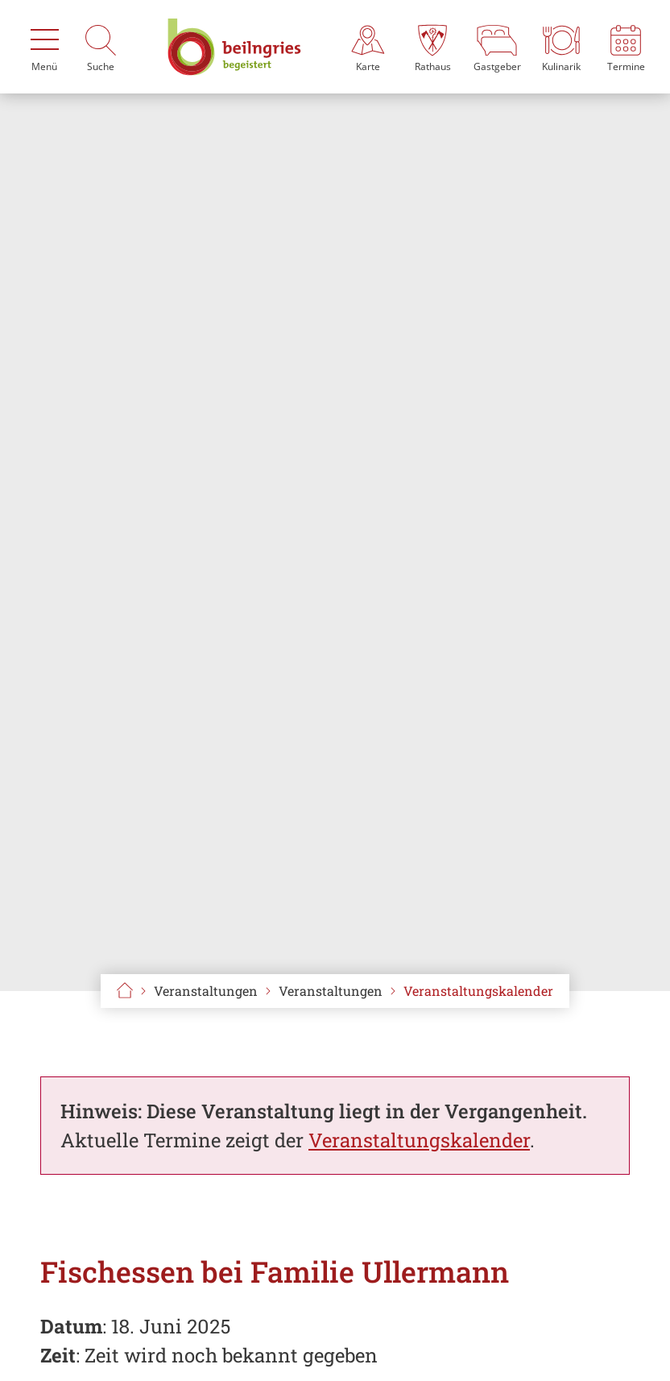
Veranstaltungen (331, 990)
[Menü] (44, 46)
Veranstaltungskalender (478, 990)
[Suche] (101, 46)
